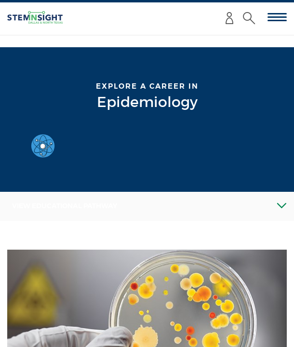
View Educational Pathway (64, 205)
